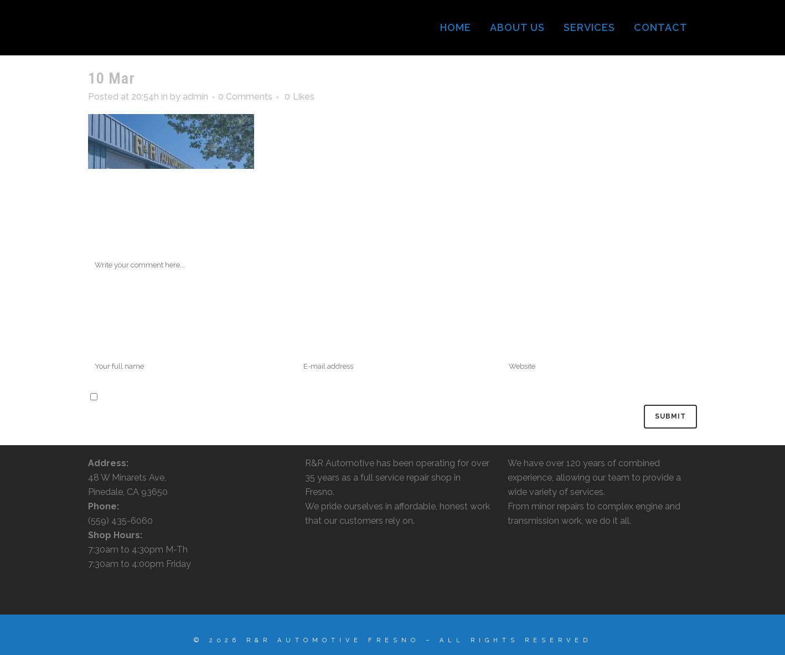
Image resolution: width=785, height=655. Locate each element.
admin (195, 96)
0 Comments (245, 96)
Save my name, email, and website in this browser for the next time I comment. (261, 397)
